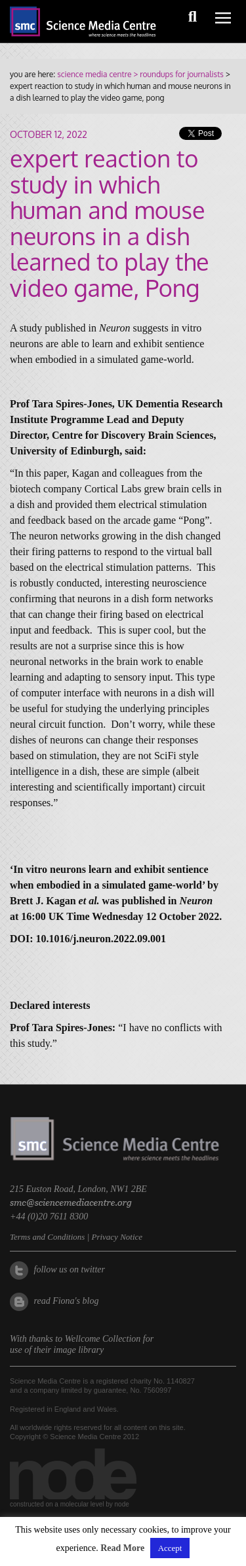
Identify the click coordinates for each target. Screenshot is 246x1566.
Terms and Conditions (47, 1237)
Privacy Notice (116, 1237)
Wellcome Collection (103, 1339)
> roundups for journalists (177, 74)
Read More (122, 1548)
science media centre (94, 74)
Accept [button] (170, 1548)
